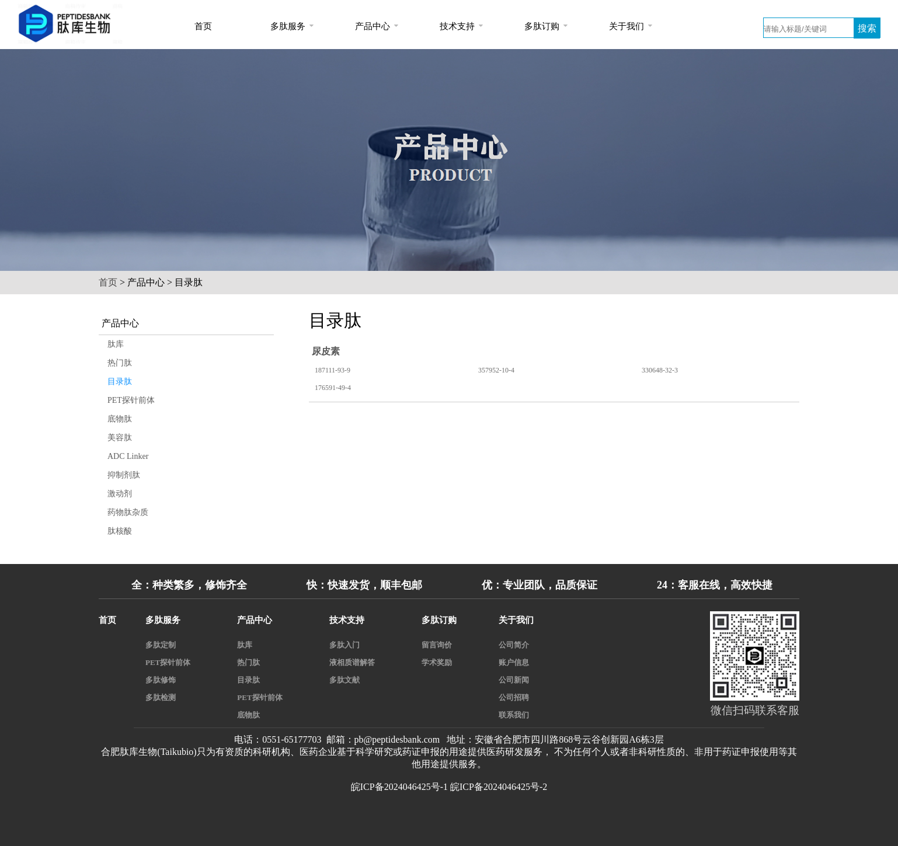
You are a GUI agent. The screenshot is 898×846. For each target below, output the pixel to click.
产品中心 (372, 26)
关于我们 (626, 26)
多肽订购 (541, 26)
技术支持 (457, 26)
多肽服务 (287, 26)
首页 (203, 26)
